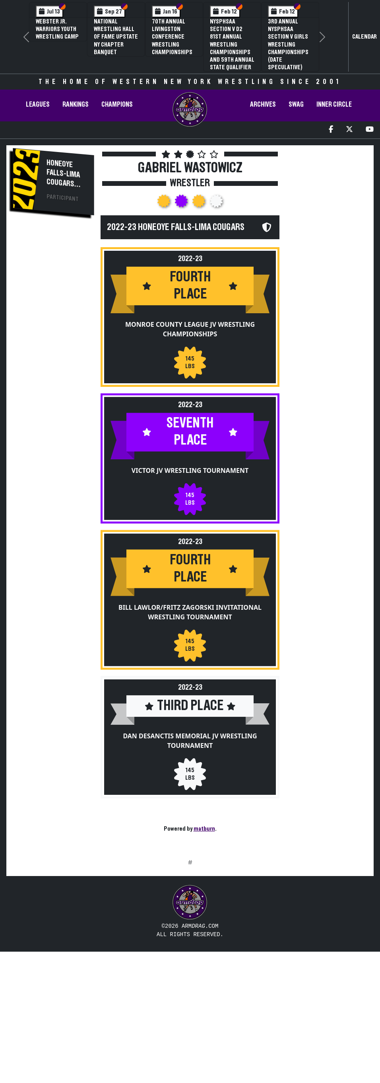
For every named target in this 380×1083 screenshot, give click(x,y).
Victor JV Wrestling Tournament (190, 470)
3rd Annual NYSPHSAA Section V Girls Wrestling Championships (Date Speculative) (288, 44)
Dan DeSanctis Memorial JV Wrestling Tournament (190, 741)
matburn (204, 828)
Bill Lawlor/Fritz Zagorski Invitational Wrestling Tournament (190, 612)
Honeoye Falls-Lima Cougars (63, 173)
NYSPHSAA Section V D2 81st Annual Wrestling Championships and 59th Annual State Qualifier (232, 44)
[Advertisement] (53, 356)
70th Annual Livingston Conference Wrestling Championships (172, 36)
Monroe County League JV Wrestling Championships (190, 329)
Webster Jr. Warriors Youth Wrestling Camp (57, 29)
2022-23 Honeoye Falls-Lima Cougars (175, 227)
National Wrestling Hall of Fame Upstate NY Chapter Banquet (116, 36)
